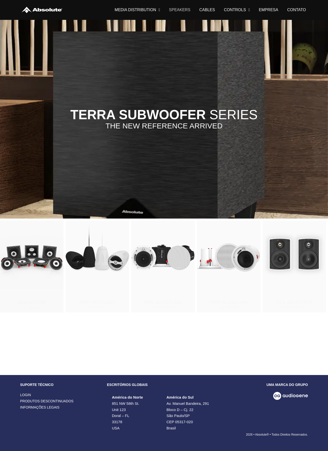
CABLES (207, 10)
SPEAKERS (179, 10)
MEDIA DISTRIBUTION (137, 9)
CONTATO (296, 10)
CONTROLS (237, 9)
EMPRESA (268, 10)
